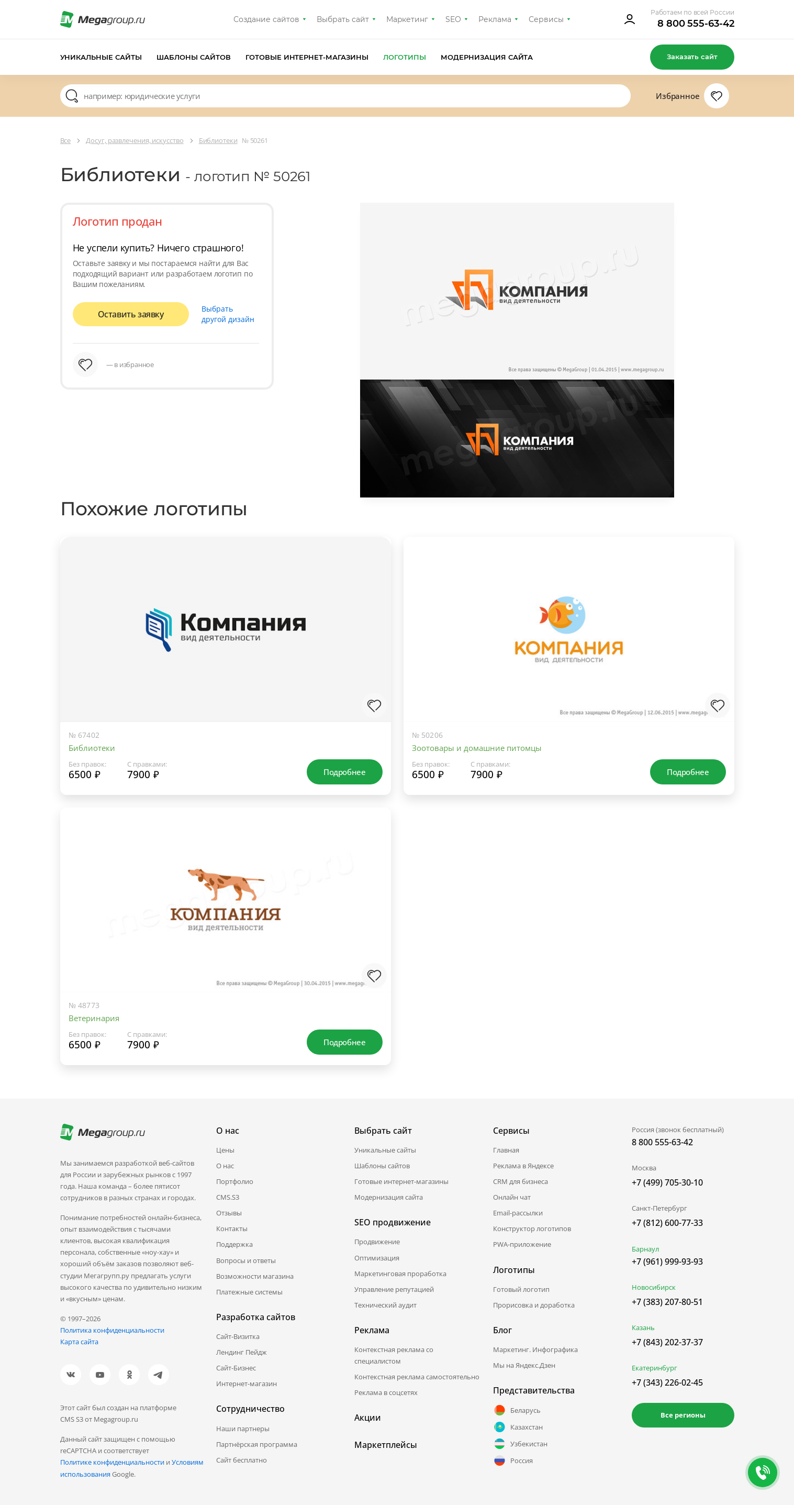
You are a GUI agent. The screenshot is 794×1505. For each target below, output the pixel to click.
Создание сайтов (266, 19)
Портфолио (234, 1181)
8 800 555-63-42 (695, 23)
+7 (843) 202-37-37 (667, 1342)
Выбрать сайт (343, 19)
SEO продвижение (392, 1222)
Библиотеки (92, 748)
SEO (453, 19)
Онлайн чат (512, 1197)
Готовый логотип (521, 1289)
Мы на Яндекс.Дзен (524, 1365)
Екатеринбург (654, 1368)
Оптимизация (376, 1258)
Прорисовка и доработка (534, 1305)
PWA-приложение (522, 1244)
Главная (506, 1150)
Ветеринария (94, 1018)
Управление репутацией (394, 1289)
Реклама (494, 19)
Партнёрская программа (256, 1444)
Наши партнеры (243, 1428)
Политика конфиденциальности (112, 1330)
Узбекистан (520, 1443)
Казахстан (518, 1427)
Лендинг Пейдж (241, 1352)
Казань (643, 1327)
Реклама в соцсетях (386, 1392)
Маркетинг (407, 19)
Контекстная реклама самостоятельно (416, 1376)
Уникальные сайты (101, 57)
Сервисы (546, 19)
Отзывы (229, 1213)
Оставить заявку (131, 314)
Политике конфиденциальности (112, 1462)
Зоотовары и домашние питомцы (477, 748)
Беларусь (517, 1410)
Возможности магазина (255, 1276)
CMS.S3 (227, 1197)
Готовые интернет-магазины (306, 57)
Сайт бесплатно (241, 1460)
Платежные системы (249, 1292)
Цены (225, 1150)
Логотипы (404, 57)
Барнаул (645, 1249)
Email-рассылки (518, 1213)
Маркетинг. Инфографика (535, 1349)
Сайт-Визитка (238, 1336)
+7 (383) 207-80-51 (667, 1302)
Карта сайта (79, 1341)
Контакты (232, 1228)
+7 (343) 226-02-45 (667, 1382)
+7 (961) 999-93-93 (667, 1261)
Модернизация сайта (487, 57)
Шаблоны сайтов (193, 57)
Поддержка (234, 1244)
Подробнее (344, 772)
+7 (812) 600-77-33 (667, 1223)
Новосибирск (654, 1287)
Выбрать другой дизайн (228, 314)
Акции (367, 1417)
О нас (225, 1165)
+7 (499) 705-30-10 (667, 1182)
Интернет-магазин (246, 1383)
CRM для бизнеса (520, 1181)
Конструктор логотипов (532, 1228)
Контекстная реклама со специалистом (393, 1355)
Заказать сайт (692, 56)
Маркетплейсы (385, 1445)
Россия (513, 1460)
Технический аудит (385, 1305)
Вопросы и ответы (246, 1260)
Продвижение (377, 1241)
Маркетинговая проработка (400, 1273)
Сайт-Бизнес (236, 1368)
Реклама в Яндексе (523, 1165)
